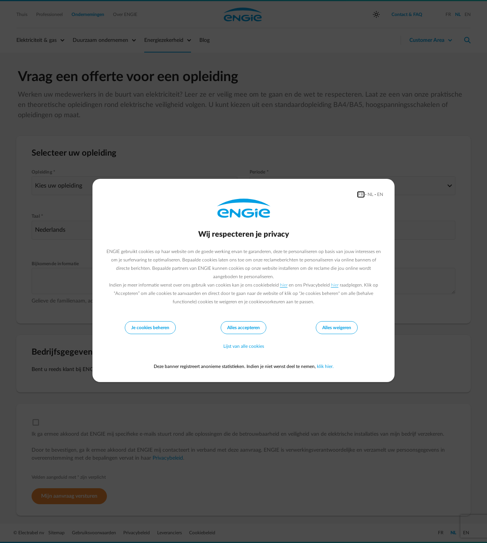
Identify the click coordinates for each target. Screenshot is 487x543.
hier (284, 285)
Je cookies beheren (150, 327)
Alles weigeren (336, 327)
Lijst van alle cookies (243, 346)
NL (370, 194)
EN (380, 194)
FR (361, 194)
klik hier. (325, 366)
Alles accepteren (243, 327)
